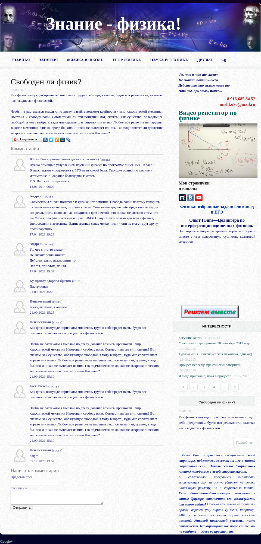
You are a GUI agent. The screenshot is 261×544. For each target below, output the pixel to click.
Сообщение (19, 488)
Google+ (6, 541)
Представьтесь (22, 477)
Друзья (204, 60)
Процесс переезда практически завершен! (210, 365)
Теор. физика (127, 60)
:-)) (223, 60)
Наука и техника (169, 60)
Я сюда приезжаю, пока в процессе (205, 376)
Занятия (48, 60)
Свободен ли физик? (216, 402)
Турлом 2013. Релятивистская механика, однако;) (215, 354)
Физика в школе (85, 60)
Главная (20, 60)
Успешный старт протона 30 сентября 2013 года (214, 343)
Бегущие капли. (190, 338)
